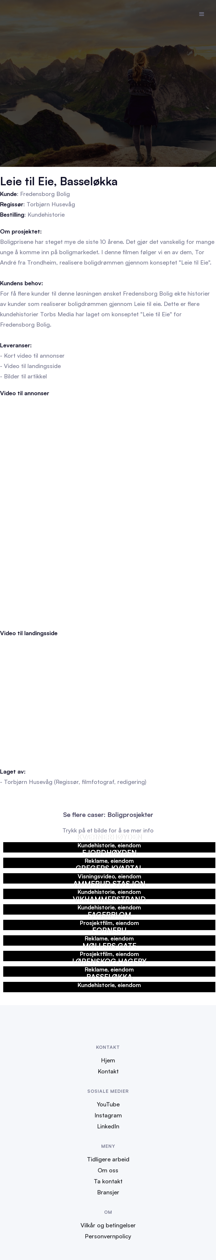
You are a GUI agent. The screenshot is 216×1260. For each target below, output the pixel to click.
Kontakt (108, 1071)
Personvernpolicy (108, 1236)
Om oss (108, 1170)
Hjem (108, 1060)
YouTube (108, 1104)
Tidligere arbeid (108, 1159)
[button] (202, 14)
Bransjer (108, 1192)
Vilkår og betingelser (108, 1225)
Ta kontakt (108, 1181)
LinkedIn (108, 1126)
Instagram (108, 1115)
